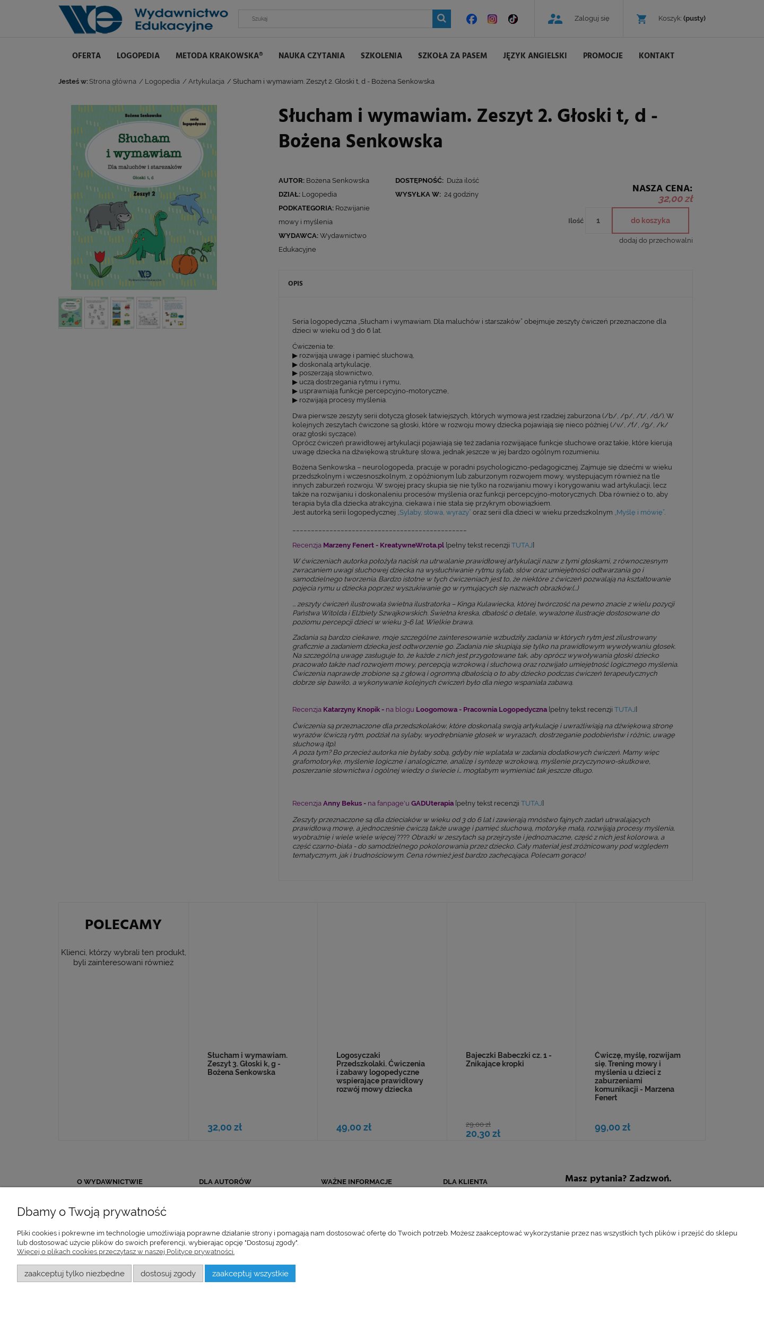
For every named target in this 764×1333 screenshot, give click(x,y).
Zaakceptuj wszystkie (250, 1273)
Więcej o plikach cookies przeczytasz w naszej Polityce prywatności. (126, 1252)
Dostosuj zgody (168, 1273)
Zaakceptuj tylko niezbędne (74, 1273)
